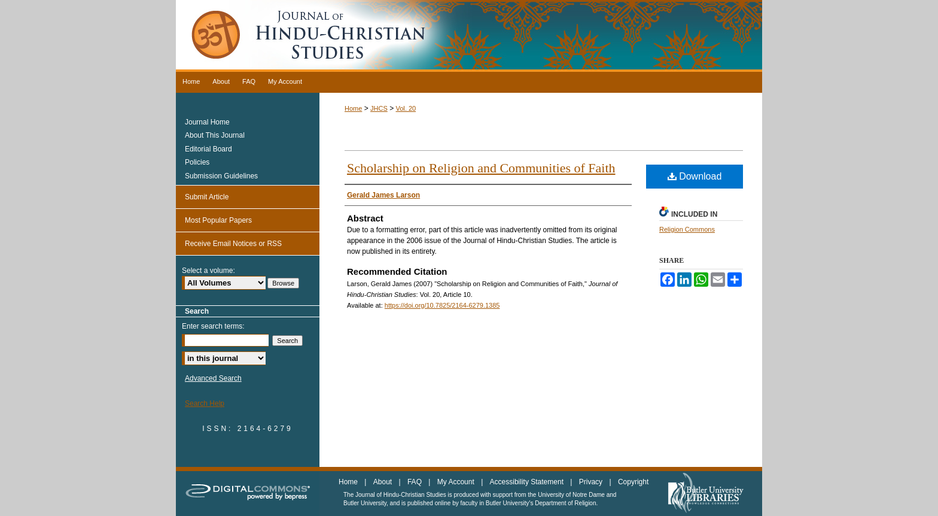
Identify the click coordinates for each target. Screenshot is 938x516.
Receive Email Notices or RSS (233, 243)
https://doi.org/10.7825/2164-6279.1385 (442, 305)
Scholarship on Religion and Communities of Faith (481, 167)
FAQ (415, 482)
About (383, 482)
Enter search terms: (213, 326)
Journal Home (207, 122)
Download (695, 176)
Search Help (204, 403)
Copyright (633, 482)
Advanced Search (213, 378)
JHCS (379, 108)
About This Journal (215, 135)
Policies (197, 162)
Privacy (592, 482)
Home (353, 108)
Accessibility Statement (528, 482)
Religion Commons (687, 229)
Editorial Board (208, 149)
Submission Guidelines (221, 176)
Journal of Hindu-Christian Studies (469, 36)
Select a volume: (208, 270)
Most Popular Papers (218, 220)
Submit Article (207, 197)
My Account (456, 482)
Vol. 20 (405, 108)
